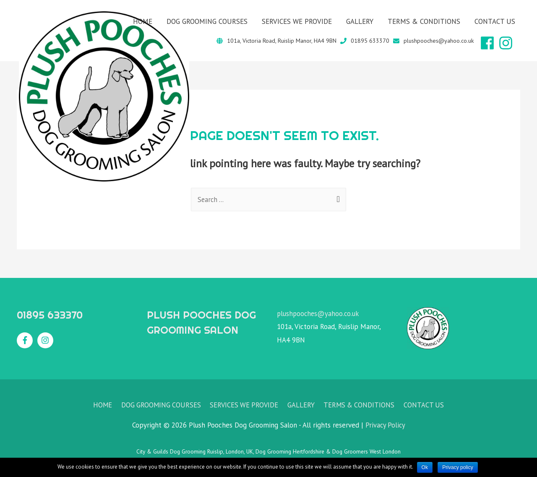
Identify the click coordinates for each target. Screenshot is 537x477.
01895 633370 (370, 40)
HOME (142, 21)
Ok (425, 467)
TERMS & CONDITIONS (424, 21)
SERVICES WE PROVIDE (297, 21)
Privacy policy (458, 467)
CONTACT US (494, 21)
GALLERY (359, 21)
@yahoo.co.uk (340, 313)
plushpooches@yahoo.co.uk (439, 40)
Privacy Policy (385, 425)
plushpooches (298, 313)
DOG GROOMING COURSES (207, 21)
